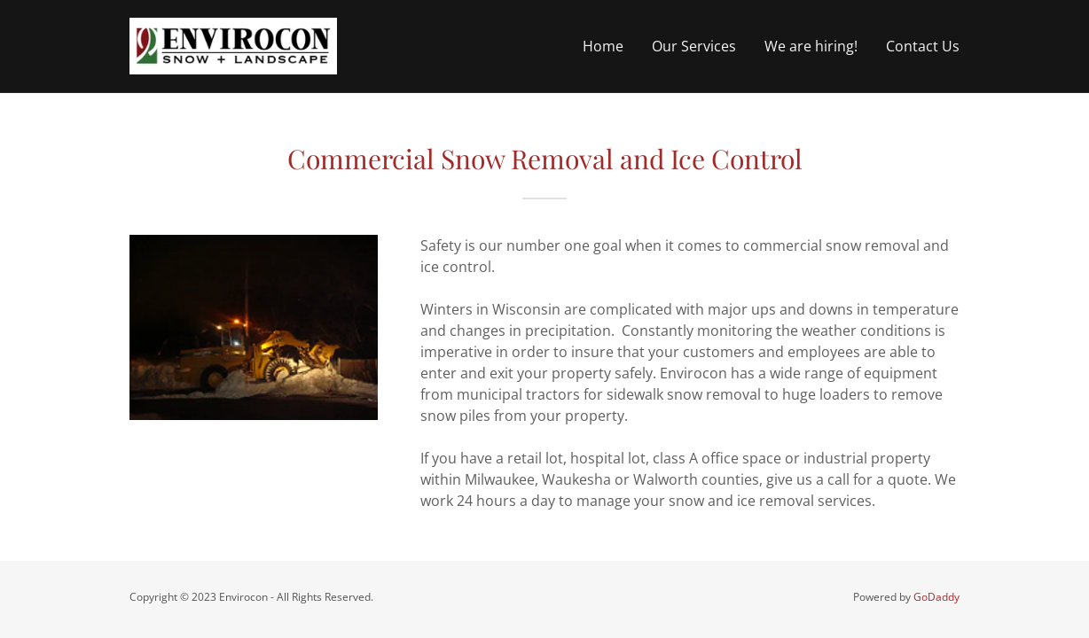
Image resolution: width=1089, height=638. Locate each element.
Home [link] (603, 46)
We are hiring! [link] (811, 46)
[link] (233, 44)
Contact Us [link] (923, 46)
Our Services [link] (694, 46)
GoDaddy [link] (936, 596)
